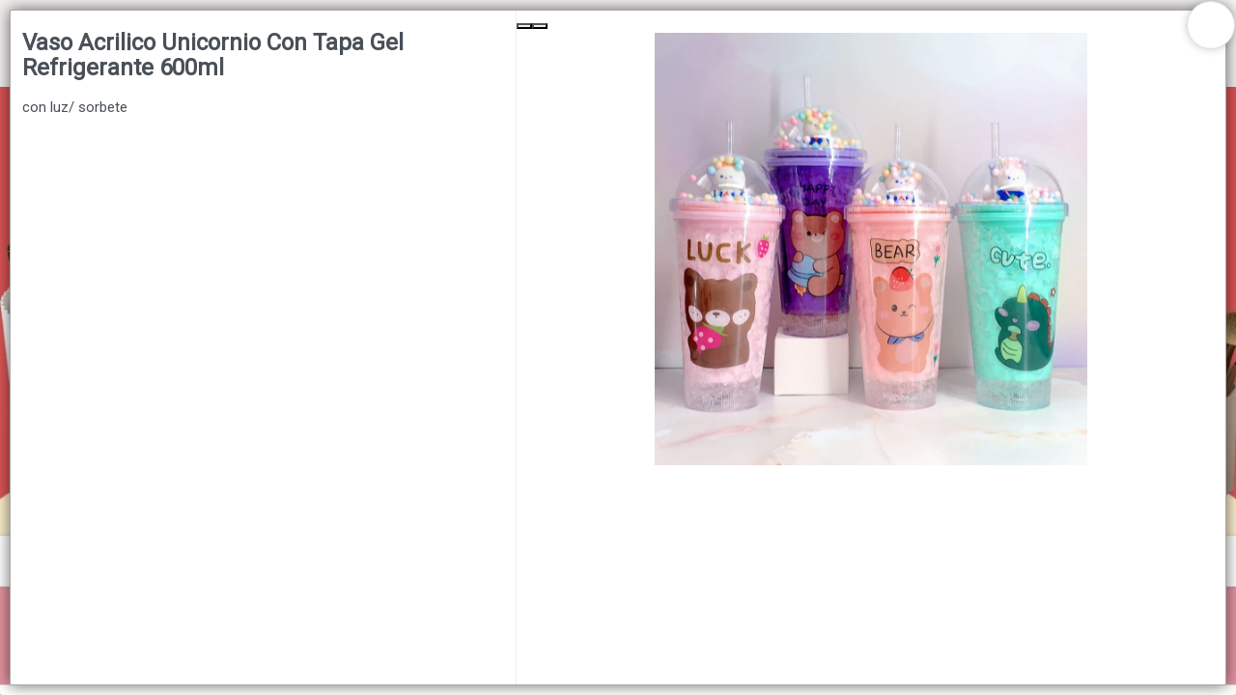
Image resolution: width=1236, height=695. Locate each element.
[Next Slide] (540, 26)
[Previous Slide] (524, 26)
